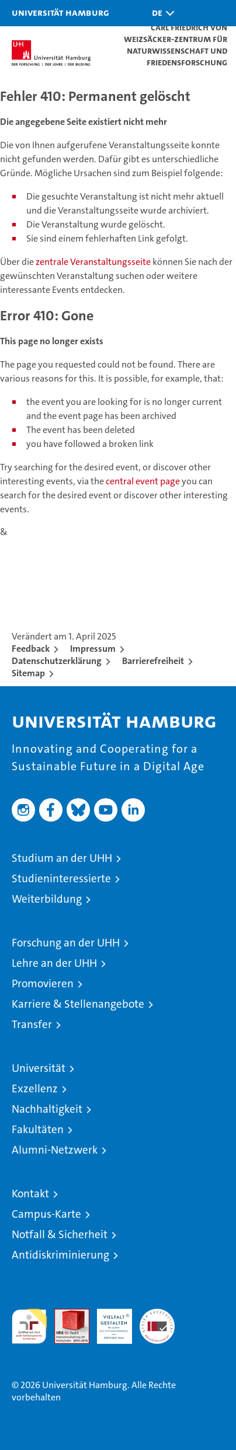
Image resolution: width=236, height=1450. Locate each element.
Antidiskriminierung (60, 1255)
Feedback (31, 648)
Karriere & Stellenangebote (78, 1004)
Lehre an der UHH (54, 963)
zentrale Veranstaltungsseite (94, 262)
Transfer (32, 1024)
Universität (38, 1068)
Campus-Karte (46, 1214)
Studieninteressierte (61, 878)
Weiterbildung (47, 899)
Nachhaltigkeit (47, 1109)
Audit (65, 1315)
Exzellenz (35, 1088)
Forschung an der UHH (66, 942)
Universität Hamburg (60, 12)
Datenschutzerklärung (57, 661)
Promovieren (43, 983)
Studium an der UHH (62, 858)
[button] (160, 13)
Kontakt (30, 1193)
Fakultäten (38, 1129)
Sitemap (28, 673)
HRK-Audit (108, 1321)
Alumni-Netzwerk (55, 1149)
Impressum (93, 648)
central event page (144, 481)
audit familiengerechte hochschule (29, 1326)
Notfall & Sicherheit (59, 1234)
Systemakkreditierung (157, 1315)
